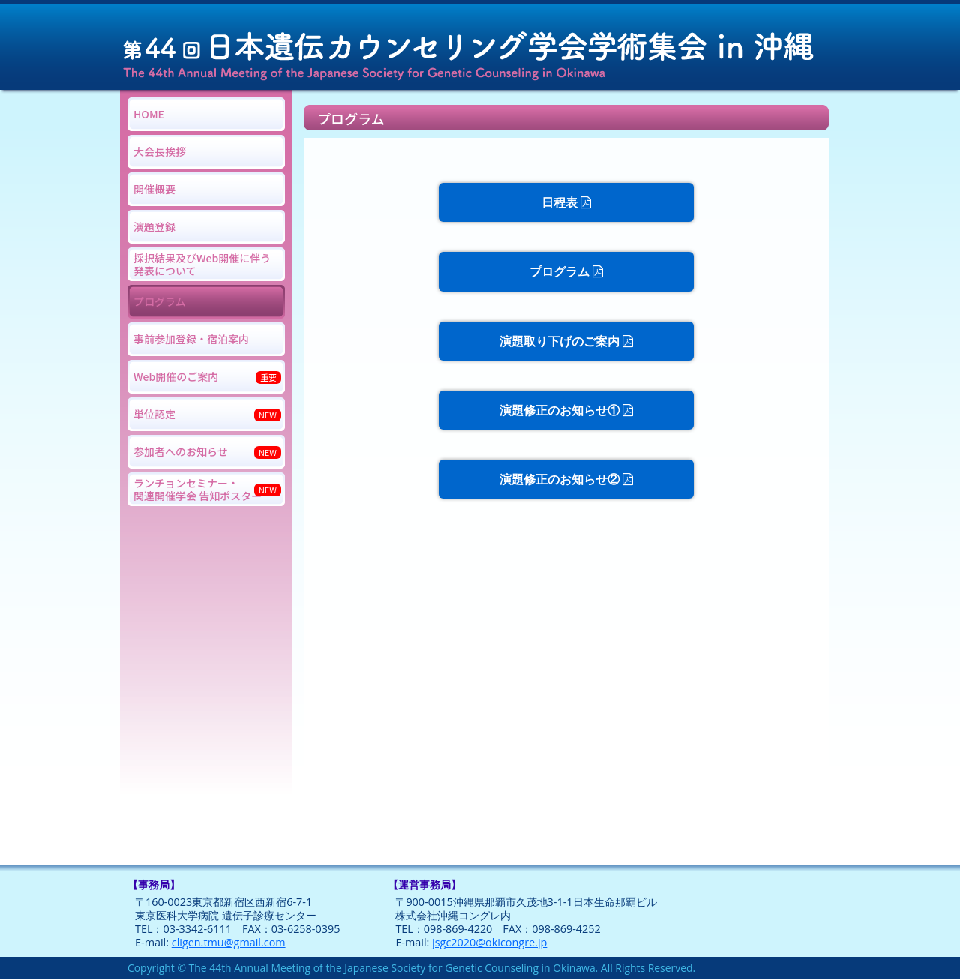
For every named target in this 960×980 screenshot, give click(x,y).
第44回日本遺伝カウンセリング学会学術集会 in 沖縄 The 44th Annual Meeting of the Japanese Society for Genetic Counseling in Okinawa (480, 45)
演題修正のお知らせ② (566, 479)
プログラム (566, 271)
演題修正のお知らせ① (566, 410)
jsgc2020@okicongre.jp (489, 942)
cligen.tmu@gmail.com (229, 942)
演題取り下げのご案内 (566, 341)
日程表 (566, 202)
